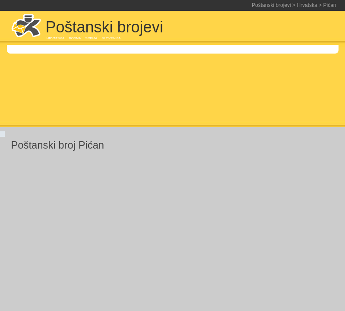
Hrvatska (307, 5)
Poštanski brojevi (271, 5)
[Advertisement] (261, 74)
